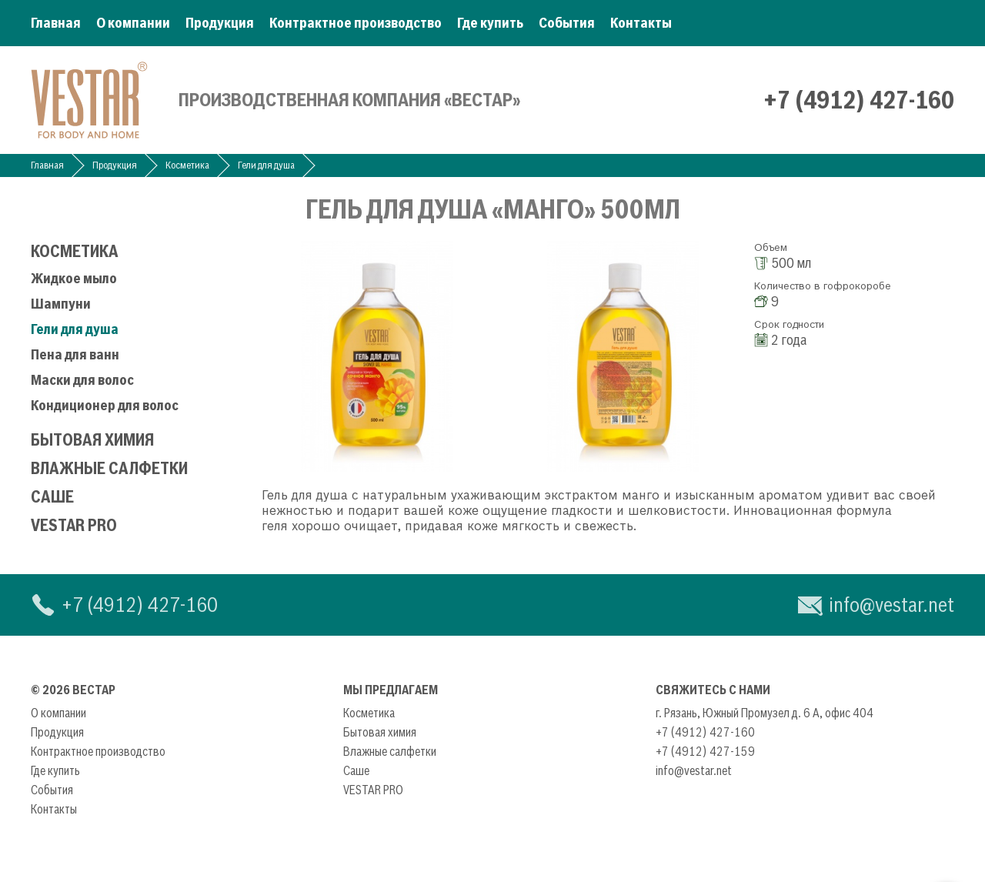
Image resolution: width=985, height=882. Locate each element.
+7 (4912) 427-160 (858, 100)
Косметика (187, 165)
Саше (52, 496)
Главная (56, 23)
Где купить (490, 23)
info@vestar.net (891, 604)
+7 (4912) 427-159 (705, 751)
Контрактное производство (355, 23)
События (567, 23)
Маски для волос (82, 380)
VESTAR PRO (74, 525)
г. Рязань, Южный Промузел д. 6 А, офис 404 (764, 712)
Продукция (219, 23)
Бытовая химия (92, 439)
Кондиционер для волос (105, 405)
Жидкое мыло (74, 278)
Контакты (641, 23)
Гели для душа (266, 165)
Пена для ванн (75, 354)
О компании (133, 23)
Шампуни (61, 303)
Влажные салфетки (109, 468)
